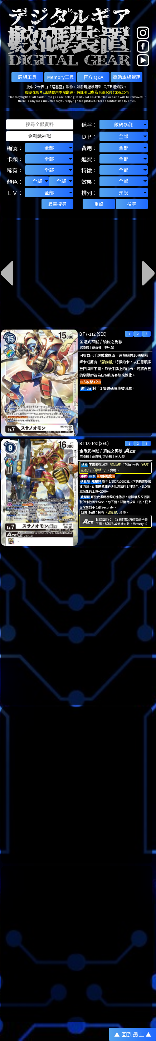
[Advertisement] (78, 626)
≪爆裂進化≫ (106, 476)
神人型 (109, 347)
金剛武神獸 (89, 341)
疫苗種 (96, 347)
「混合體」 (106, 361)
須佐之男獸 (112, 341)
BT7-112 (87, 334)
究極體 (84, 347)
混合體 (107, 456)
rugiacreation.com (114, 92)
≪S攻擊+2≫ (90, 381)
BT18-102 (88, 443)
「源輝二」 (99, 470)
